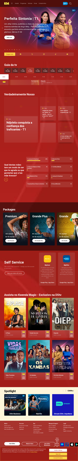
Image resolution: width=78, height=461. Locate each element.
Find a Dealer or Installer (38, 432)
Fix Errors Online (52, 427)
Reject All (58, 454)
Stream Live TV (7, 425)
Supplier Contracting (67, 431)
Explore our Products (37, 425)
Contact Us (51, 431)
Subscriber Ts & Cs (67, 425)
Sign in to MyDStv (52, 425)
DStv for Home (36, 427)
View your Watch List (8, 427)
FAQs (64, 429)
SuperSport (21, 429)
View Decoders (36, 431)
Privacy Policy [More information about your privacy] (33, 451)
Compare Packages (37, 429)
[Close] (75, 453)
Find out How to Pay (53, 429)
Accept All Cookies (58, 457)
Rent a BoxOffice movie (9, 429)
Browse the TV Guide (23, 425)
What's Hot (21, 427)
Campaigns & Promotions (68, 427)
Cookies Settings (58, 450)
